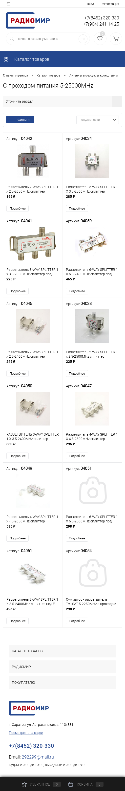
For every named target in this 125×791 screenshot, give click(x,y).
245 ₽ (32, 364)
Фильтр (20, 120)
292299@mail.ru (38, 758)
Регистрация (110, 4)
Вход (90, 4)
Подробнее (18, 209)
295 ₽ (92, 447)
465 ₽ (92, 282)
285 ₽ (92, 199)
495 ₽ (32, 612)
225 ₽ (32, 282)
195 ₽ (32, 199)
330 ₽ (32, 447)
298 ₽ (92, 529)
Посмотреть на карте (26, 734)
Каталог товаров (26, 59)
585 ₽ (32, 529)
